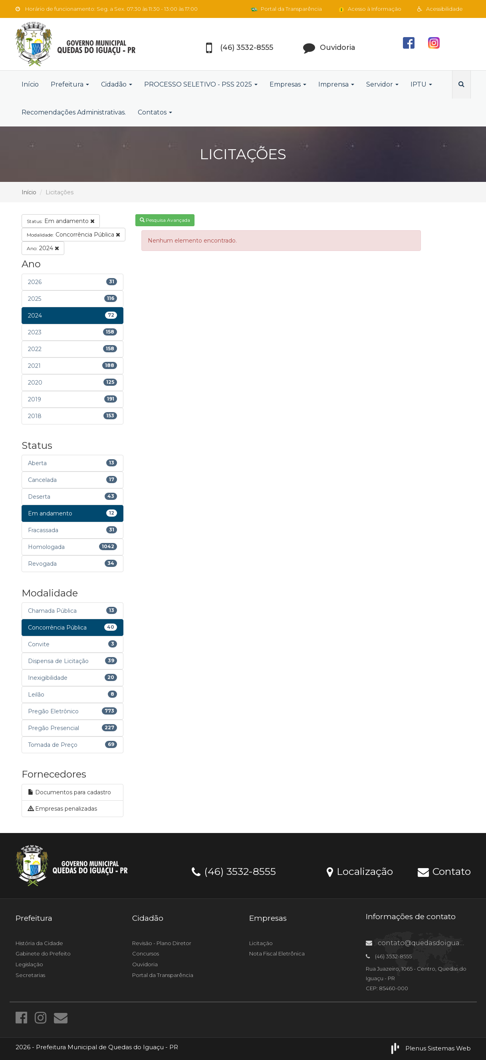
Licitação (261, 943)
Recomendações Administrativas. (74, 112)
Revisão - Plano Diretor (161, 943)
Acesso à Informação (369, 9)
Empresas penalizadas (62, 808)
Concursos (145, 953)
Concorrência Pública (73, 234)
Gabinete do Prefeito (43, 953)
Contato (444, 870)
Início (30, 84)
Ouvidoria (145, 964)
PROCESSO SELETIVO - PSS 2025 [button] (201, 84)
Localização (360, 870)
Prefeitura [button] (70, 84)
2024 (43, 248)
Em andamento (61, 221)
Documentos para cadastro (69, 792)
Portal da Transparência (286, 9)
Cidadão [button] (116, 84)
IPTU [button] (421, 84)
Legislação (29, 964)
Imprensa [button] (336, 84)
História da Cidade (39, 943)
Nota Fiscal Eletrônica (277, 953)
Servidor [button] (382, 84)
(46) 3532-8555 (234, 870)
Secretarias (30, 975)
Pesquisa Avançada (165, 220)
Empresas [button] (288, 84)
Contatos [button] (155, 112)
